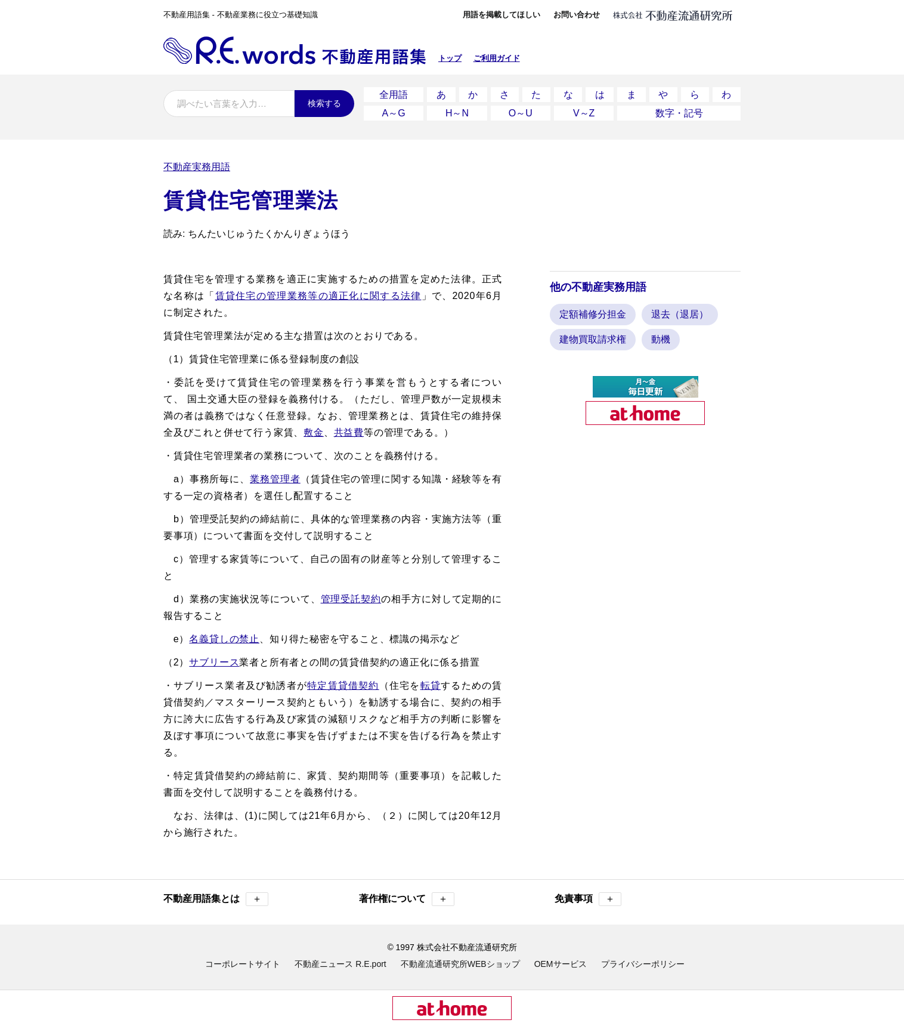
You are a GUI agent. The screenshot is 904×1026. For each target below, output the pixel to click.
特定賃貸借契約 (343, 685)
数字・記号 (679, 113)
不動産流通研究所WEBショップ (460, 964)
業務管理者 (275, 479)
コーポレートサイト (242, 964)
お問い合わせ (576, 14)
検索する (324, 103)
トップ (450, 58)
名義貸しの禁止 (224, 639)
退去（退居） (679, 314)
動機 (660, 339)
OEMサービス (560, 964)
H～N (457, 113)
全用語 (393, 95)
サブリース (214, 662)
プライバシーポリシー (643, 964)
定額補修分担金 (592, 314)
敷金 (314, 432)
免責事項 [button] (588, 899)
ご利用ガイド (496, 58)
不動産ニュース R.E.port (340, 964)
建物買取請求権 (592, 339)
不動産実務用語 (196, 167)
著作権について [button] (406, 899)
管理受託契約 (351, 599)
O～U (521, 113)
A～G (393, 113)
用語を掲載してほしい (501, 14)
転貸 (430, 685)
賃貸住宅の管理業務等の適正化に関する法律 (318, 296)
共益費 (349, 432)
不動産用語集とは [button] (215, 899)
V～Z (584, 113)
